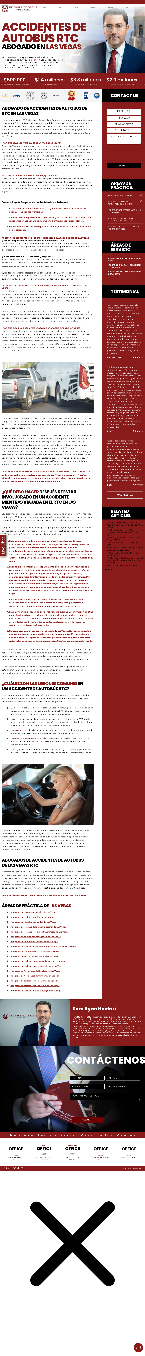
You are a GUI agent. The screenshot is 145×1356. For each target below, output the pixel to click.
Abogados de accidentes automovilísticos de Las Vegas (38, 961)
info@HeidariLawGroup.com (15, 1172)
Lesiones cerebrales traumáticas (27, 738)
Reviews (77, 1185)
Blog (53, 1185)
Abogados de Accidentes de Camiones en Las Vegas (37, 976)
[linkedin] (11, 1183)
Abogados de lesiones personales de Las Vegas (34, 912)
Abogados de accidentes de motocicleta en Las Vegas (38, 966)
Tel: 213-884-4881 (16, 1166)
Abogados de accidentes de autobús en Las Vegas (36, 986)
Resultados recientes (112, 7)
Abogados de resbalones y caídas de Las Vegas (34, 922)
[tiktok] (18, 1183)
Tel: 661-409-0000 (101, 1166)
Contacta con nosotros (129, 2)
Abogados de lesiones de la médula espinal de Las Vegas (39, 927)
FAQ (59, 1185)
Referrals (43, 1185)
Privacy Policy (99, 1185)
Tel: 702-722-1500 (129, 1165)
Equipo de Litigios (94, 7)
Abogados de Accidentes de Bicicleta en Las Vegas (36, 971)
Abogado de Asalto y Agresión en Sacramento (124, 273)
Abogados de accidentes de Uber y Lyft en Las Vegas (37, 990)
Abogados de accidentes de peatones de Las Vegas (36, 981)
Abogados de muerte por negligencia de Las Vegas (36, 937)
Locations (17, 1185)
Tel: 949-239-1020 (44, 1166)
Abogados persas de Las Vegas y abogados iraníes (36, 956)
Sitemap (67, 1185)
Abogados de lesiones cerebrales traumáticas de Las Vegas (40, 932)
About (7, 1185)
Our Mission (30, 1185)
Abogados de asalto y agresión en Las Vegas (33, 917)
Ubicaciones (63, 7)
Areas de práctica (77, 7)
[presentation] (125, 154)
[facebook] (4, 1183)
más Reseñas (125, 495)
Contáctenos (129, 7)
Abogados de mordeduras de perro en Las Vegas (35, 941)
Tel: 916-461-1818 (72, 1166)
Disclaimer (9, 1187)
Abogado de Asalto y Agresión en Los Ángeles (124, 266)
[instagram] (7, 1183)
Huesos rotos (17, 730)
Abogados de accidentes (120, 195)
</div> (18, 1346)
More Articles (111, 569)
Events (86, 1185)
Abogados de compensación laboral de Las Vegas (35, 951)
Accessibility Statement (120, 1185)
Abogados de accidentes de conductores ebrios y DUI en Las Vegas (44, 946)
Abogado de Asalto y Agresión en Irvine (124, 259)
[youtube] (21, 1183)
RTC (34, 60)
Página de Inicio (49, 7)
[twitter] (14, 1183)
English (140, 7)
